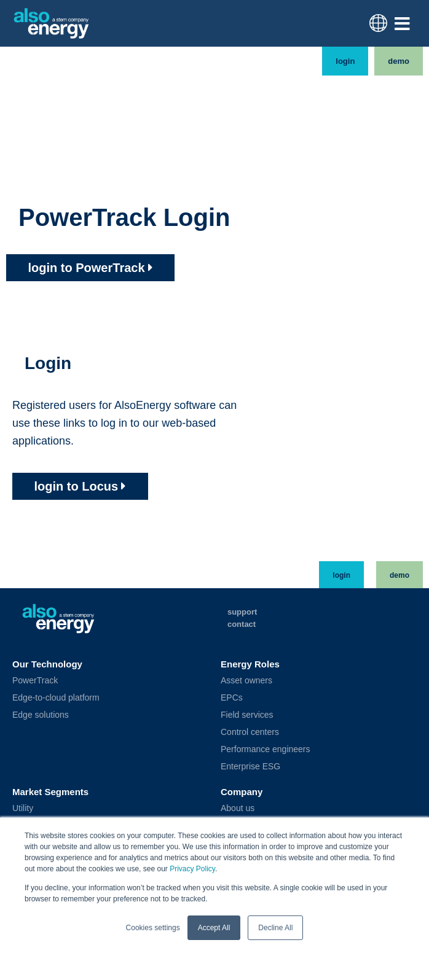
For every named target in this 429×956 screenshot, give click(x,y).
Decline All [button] (275, 927)
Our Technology (47, 664)
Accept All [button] (214, 927)
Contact (241, 624)
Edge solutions (40, 715)
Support (242, 611)
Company (241, 792)
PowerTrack (35, 680)
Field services (247, 715)
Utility (22, 808)
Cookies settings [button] (153, 927)
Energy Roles (250, 664)
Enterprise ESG (250, 766)
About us (237, 808)
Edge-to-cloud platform (56, 697)
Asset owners (246, 680)
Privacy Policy (192, 869)
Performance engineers (265, 749)
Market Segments (50, 792)
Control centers (250, 732)
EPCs (232, 697)
